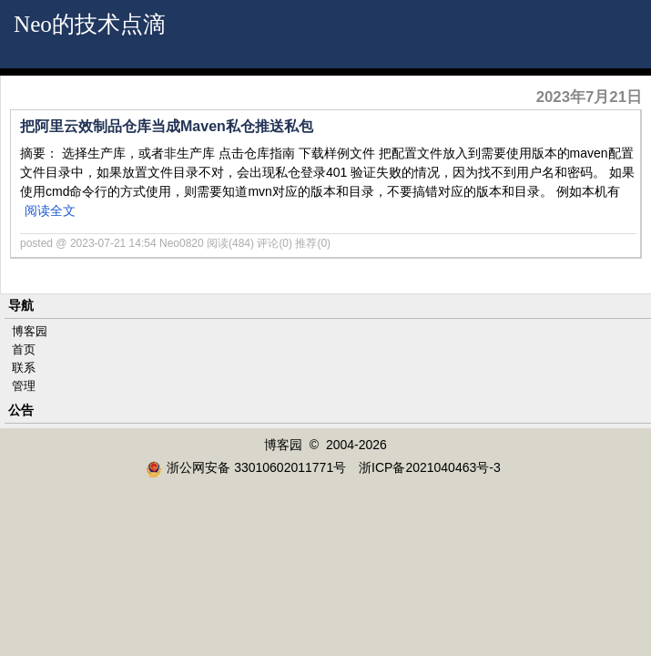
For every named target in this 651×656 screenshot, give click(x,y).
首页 (24, 349)
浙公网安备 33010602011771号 (246, 467)
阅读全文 (50, 210)
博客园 (29, 331)
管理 (24, 386)
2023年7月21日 (589, 97)
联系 (24, 367)
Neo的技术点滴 (90, 24)
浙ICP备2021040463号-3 (430, 467)
